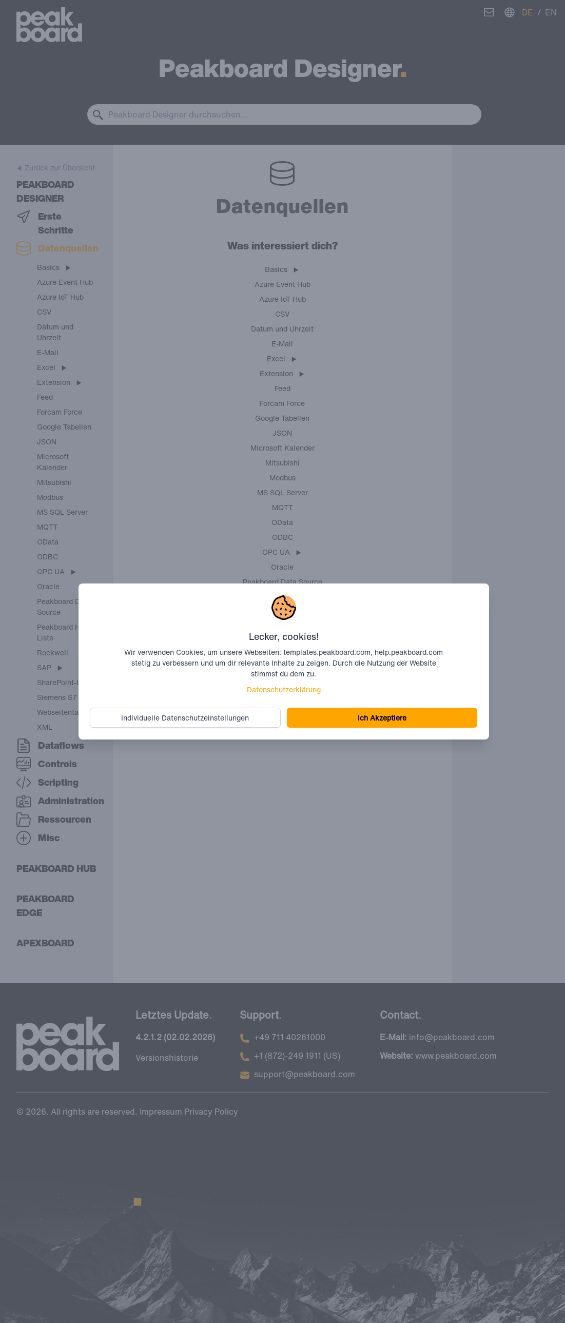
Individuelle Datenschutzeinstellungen (185, 717)
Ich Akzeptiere (381, 717)
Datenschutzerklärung (284, 689)
